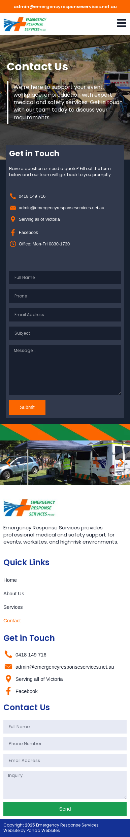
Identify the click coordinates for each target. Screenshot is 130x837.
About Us (13, 593)
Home (10, 580)
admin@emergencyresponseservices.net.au (65, 6)
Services (13, 607)
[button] (8, 463)
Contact (12, 620)
